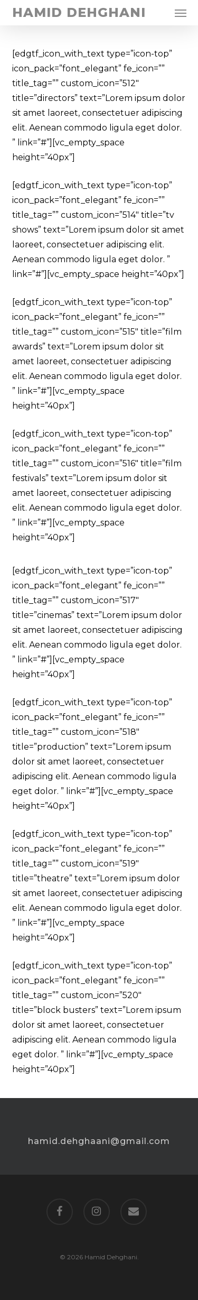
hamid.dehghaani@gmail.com (99, 1141)
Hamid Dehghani (79, 12)
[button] (180, 12)
